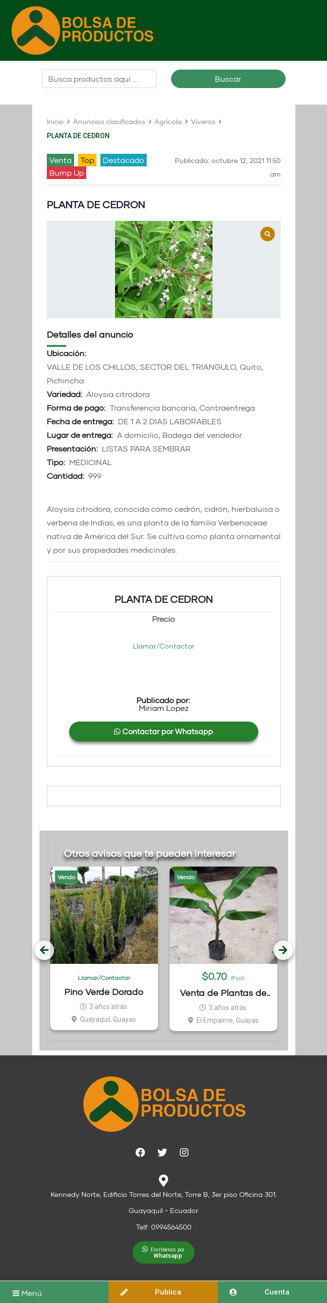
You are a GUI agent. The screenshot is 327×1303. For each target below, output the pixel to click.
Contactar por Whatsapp (163, 731)
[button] (163, 1252)
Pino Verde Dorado (103, 991)
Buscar (228, 78)
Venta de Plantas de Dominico (223, 992)
